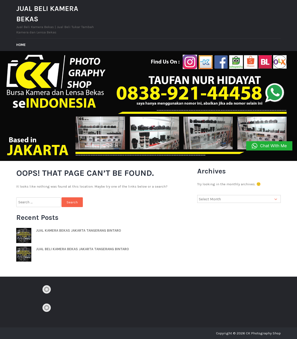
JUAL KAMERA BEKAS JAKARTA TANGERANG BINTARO (78, 230)
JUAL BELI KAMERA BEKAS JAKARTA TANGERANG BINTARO (82, 249)
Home (21, 45)
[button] (269, 145)
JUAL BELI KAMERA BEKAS (47, 13)
